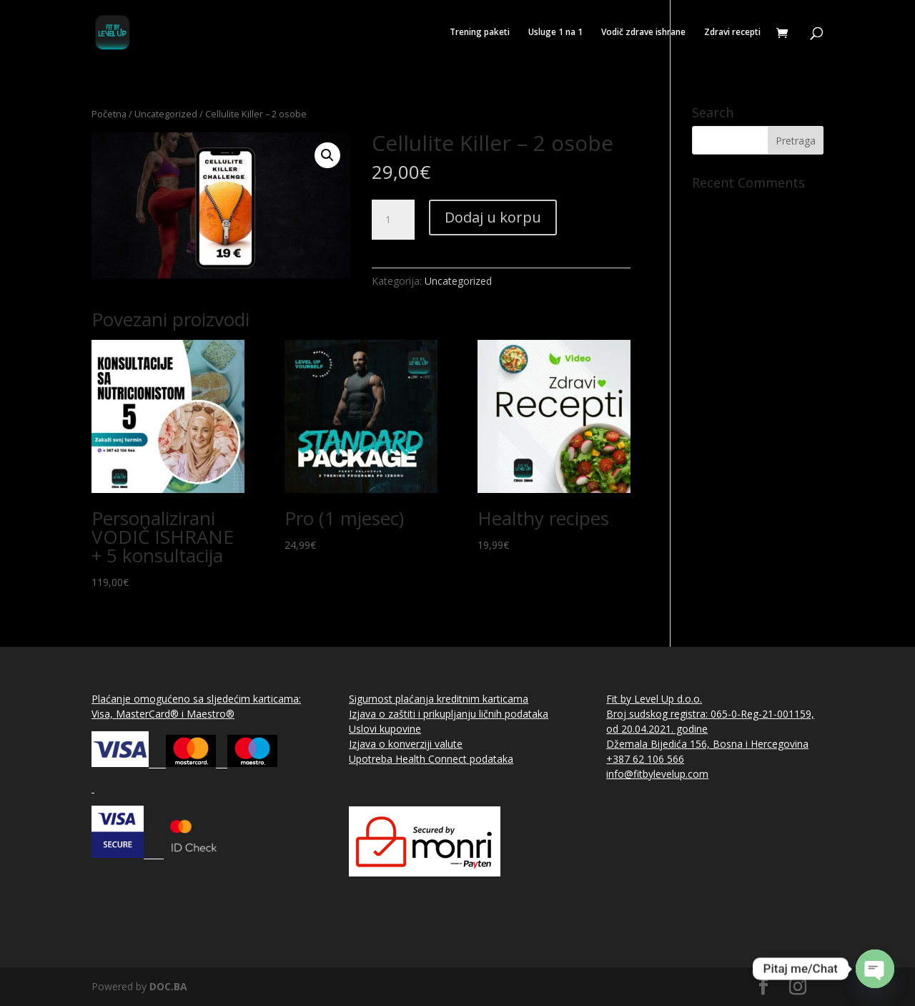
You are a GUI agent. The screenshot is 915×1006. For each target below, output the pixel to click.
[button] (327, 155)
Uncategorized (165, 113)
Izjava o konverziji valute (406, 744)
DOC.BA (168, 986)
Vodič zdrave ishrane (643, 32)
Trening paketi (480, 32)
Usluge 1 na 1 (555, 32)
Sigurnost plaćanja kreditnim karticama (438, 698)
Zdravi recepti (732, 32)
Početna (109, 113)
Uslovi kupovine (385, 729)
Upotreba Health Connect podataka (431, 759)
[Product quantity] (393, 220)
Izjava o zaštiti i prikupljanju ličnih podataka (448, 714)
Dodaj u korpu (493, 217)
